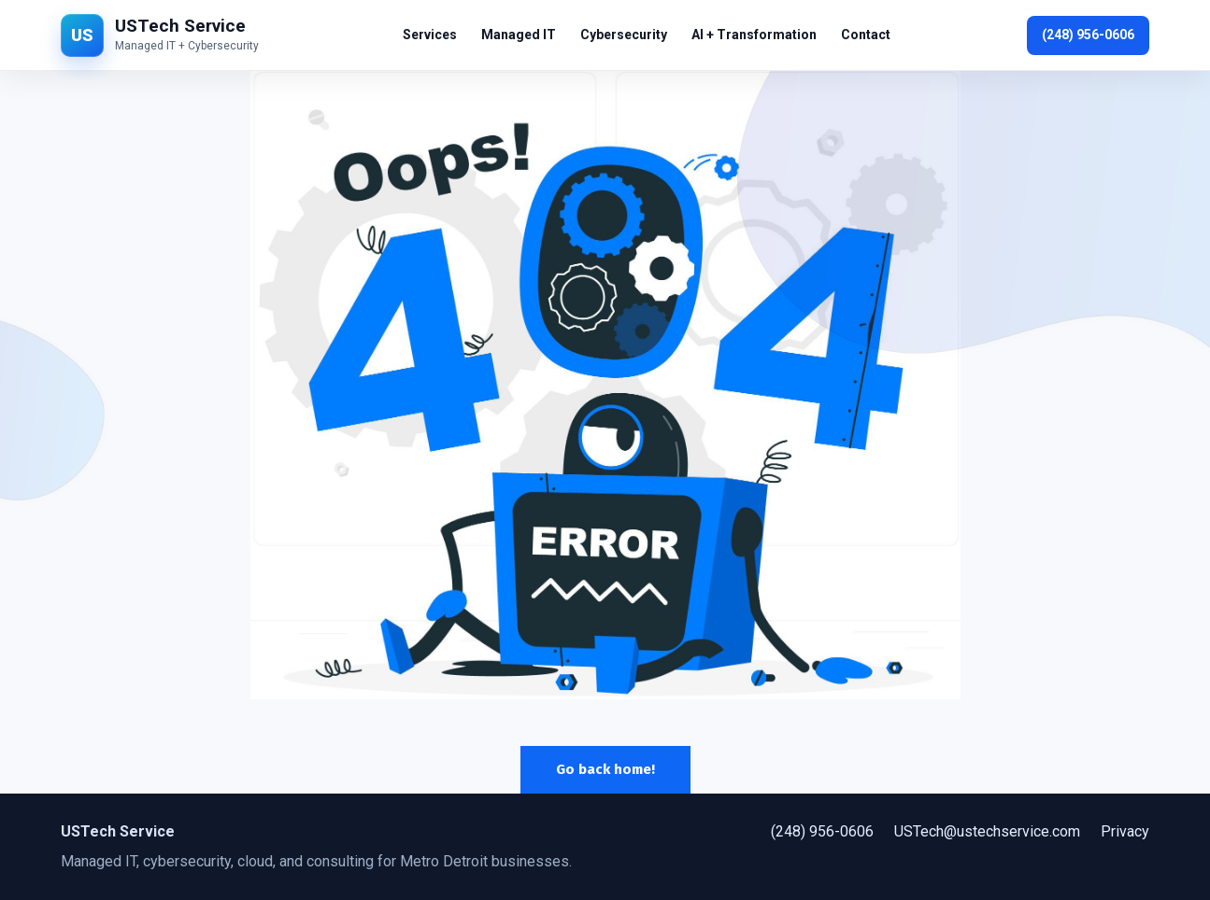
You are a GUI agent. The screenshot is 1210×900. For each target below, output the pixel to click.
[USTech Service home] (163, 35)
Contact (865, 34)
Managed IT (518, 34)
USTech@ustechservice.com (987, 831)
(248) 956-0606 (1088, 34)
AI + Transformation (754, 34)
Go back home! (605, 769)
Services (430, 34)
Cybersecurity (623, 34)
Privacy (1125, 831)
